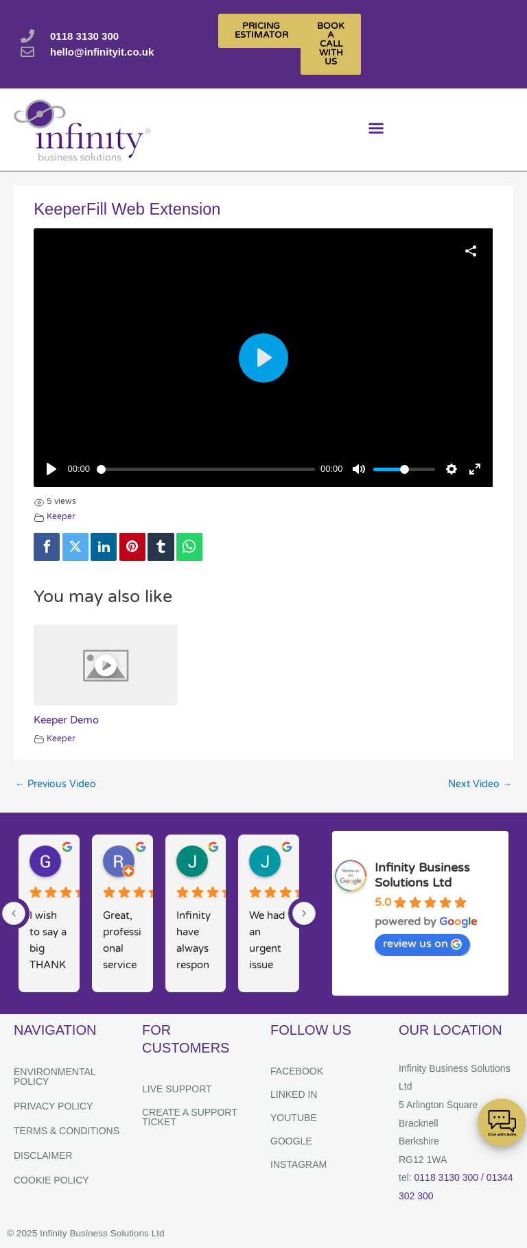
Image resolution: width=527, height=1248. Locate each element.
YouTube (293, 1117)
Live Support (177, 1088)
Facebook (296, 1071)
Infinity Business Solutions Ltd (422, 875)
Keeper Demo (66, 720)
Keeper (61, 517)
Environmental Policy (54, 1076)
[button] (375, 130)
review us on (422, 943)
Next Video (480, 784)
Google (291, 1141)
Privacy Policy (53, 1106)
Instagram (298, 1164)
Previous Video (55, 784)
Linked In (293, 1094)
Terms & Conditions (66, 1130)
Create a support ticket (189, 1117)
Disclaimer (43, 1155)
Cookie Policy (51, 1180)
